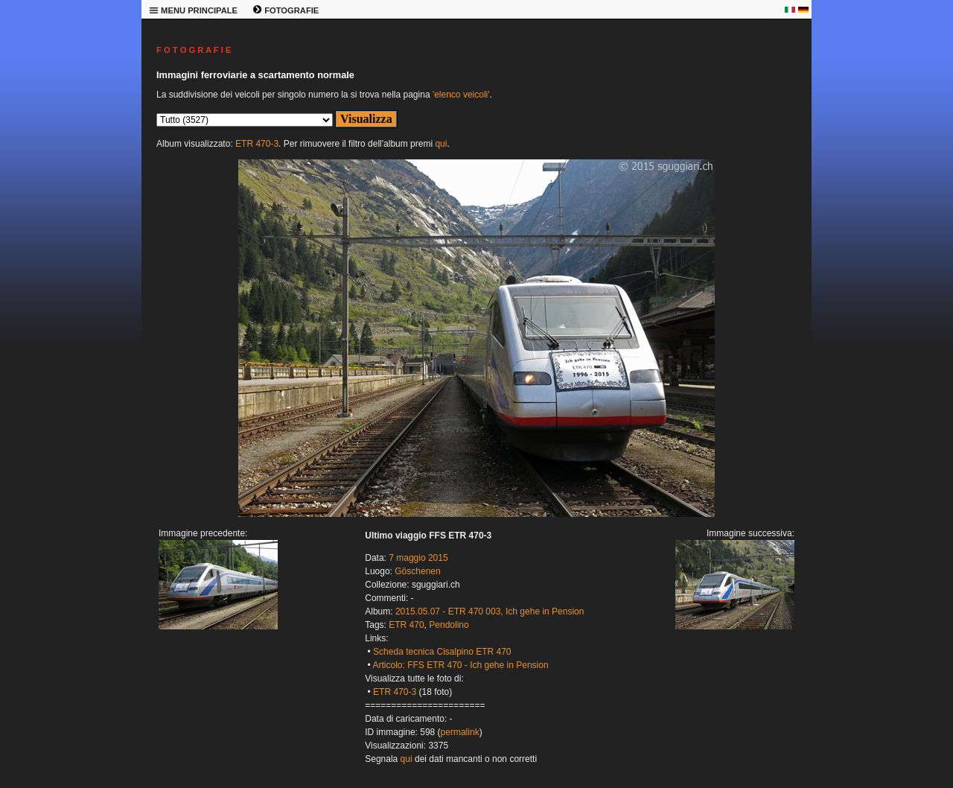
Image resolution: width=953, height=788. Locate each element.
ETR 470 (406, 625)
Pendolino (448, 625)
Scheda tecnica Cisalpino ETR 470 (442, 651)
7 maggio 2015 (418, 558)
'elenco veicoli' (461, 94)
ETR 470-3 (256, 144)
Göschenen (417, 571)
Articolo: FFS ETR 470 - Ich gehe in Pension (460, 665)
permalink (460, 732)
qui (441, 144)
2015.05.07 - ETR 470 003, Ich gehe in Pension (489, 611)
